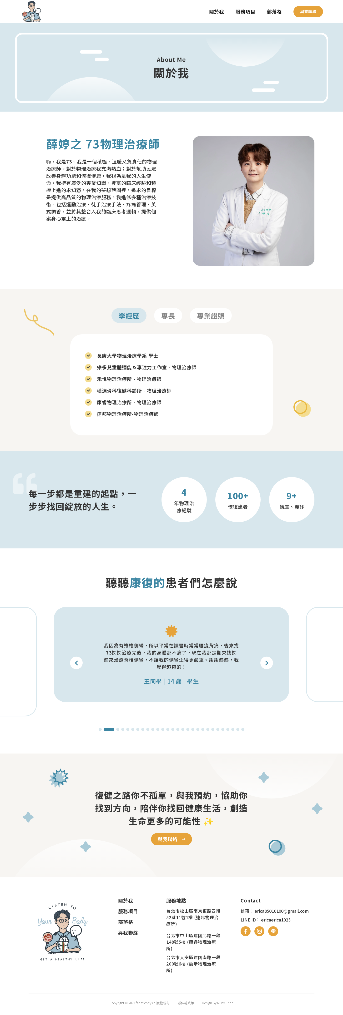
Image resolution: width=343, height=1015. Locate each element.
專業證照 (211, 315)
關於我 (216, 11)
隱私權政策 (185, 1002)
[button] (266, 663)
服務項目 (246, 11)
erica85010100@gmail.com (281, 911)
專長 (168, 315)
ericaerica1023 (276, 919)
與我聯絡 (308, 11)
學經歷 (129, 315)
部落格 (274, 11)
